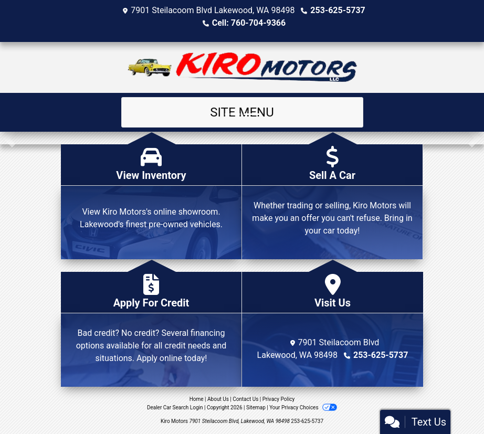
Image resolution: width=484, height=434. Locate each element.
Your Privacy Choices (303, 407)
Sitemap (256, 407)
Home (197, 399)
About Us (218, 399)
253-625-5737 (337, 10)
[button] (9, 138)
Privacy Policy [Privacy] (278, 399)
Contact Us (245, 399)
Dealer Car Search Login (175, 407)
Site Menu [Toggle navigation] (242, 112)
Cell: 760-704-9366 (249, 23)
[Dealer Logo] (242, 67)
